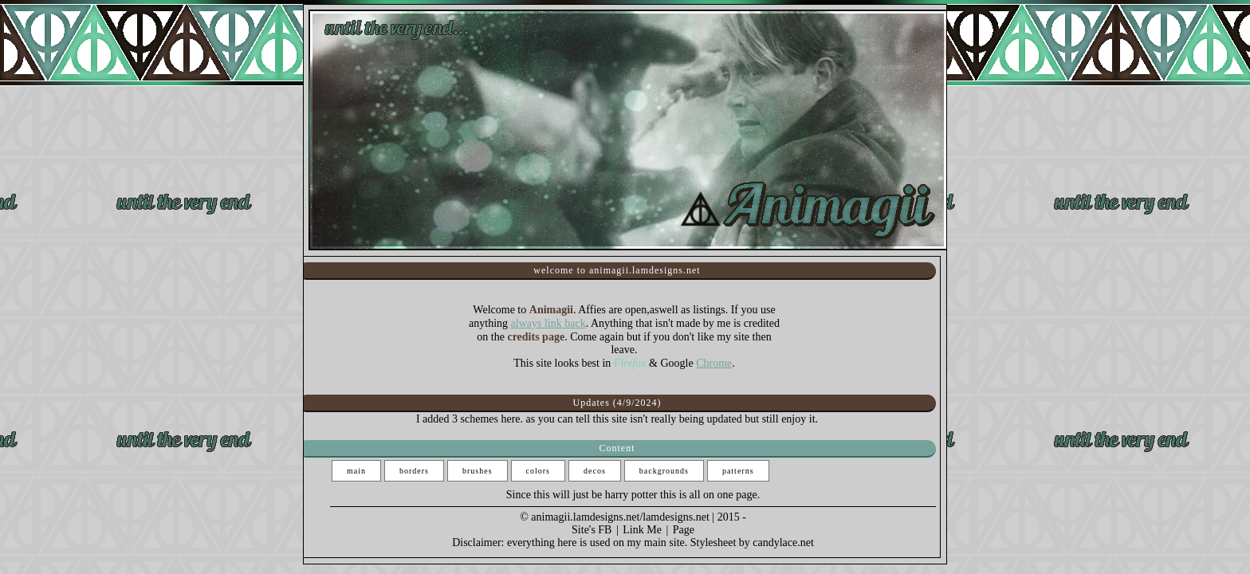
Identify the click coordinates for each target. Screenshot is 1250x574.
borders (414, 470)
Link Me (642, 530)
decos (595, 470)
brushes (477, 470)
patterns (738, 470)
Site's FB (591, 530)
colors (538, 470)
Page (683, 530)
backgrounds (664, 470)
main (356, 470)
